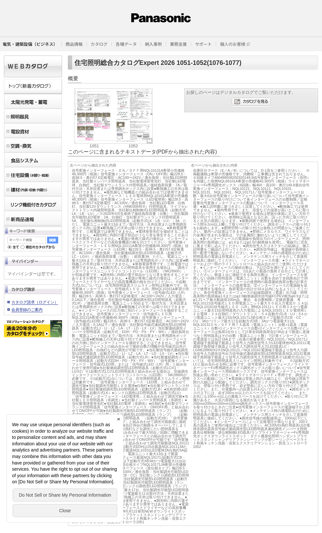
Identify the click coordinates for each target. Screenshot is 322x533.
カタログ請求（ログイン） (34, 302)
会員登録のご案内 (27, 309)
